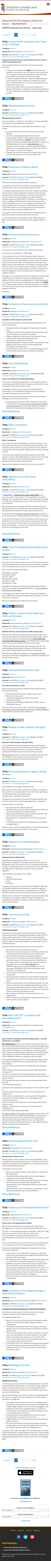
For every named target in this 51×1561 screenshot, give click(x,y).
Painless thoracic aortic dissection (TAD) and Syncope (23, 615)
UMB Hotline (36, 1530)
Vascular (13, 48)
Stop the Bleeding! (18, 363)
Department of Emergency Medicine (22, 20)
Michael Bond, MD (24, 1375)
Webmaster (21, 1530)
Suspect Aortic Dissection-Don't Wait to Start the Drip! (24, 43)
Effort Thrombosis (17, 424)
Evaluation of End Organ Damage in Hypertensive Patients (23, 1292)
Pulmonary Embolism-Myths (23, 167)
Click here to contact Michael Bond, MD (16, 1377)
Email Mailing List (26, 1501)
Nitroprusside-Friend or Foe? (23, 1140)
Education (5, 24)
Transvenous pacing (18, 914)
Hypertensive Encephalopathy (24, 841)
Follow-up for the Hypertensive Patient (28, 1207)
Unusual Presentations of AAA (23, 670)
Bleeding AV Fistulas (18, 1365)
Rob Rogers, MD (23, 55)
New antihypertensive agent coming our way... (24, 773)
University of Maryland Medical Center (17, 1550)
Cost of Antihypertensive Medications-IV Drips (25, 548)
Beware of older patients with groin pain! (23, 728)
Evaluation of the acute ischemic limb (28, 304)
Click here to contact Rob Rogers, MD (15, 57)
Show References (11, 411)
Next (34, 35)
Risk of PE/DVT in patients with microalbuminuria (21, 1017)
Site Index (28, 1530)
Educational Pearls (19, 24)
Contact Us (13, 1530)
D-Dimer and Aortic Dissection (23, 234)
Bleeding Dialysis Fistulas (21, 105)
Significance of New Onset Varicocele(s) (19, 478)
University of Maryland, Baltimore (15, 1547)
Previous (6, 35)
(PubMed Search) (29, 51)
